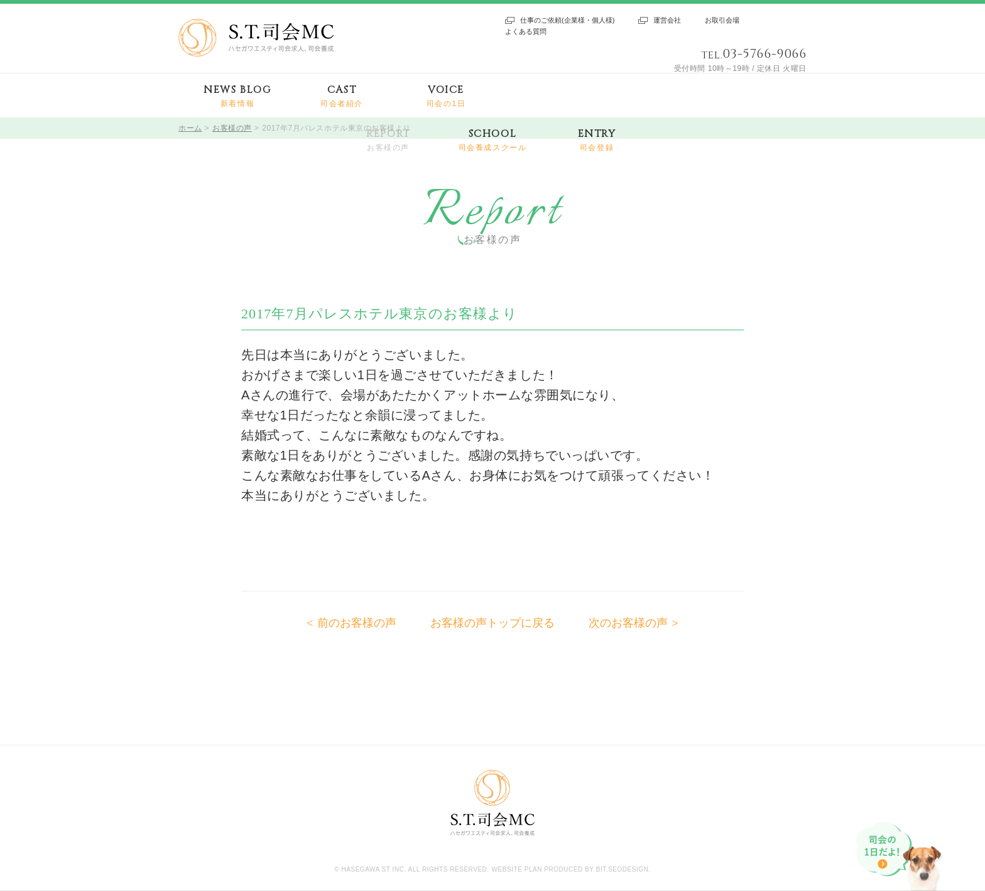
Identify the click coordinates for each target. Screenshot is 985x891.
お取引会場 (722, 20)
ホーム (190, 128)
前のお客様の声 (356, 623)
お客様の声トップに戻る (492, 623)
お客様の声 (232, 128)
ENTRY (597, 140)
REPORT (388, 140)
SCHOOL (493, 140)
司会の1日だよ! (900, 856)
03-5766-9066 (764, 53)
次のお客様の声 (628, 623)
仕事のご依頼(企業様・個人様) (567, 20)
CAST (341, 96)
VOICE (446, 96)
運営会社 (667, 20)
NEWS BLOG (237, 96)
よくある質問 (526, 31)
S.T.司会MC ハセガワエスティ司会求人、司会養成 (256, 38)
